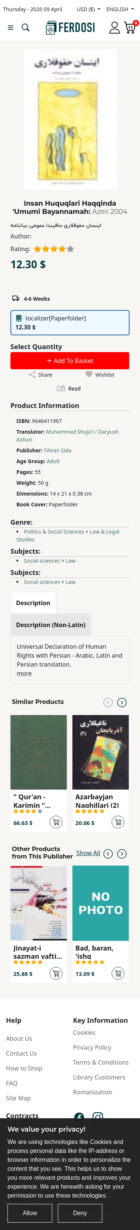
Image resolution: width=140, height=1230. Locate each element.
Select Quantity (36, 346)
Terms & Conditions (101, 1062)
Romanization (92, 1092)
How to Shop (24, 1068)
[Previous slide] (108, 702)
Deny (80, 1213)
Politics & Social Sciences (54, 531)
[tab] (33, 603)
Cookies (84, 1032)
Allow (30, 1213)
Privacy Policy (92, 1047)
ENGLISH (118, 9)
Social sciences (42, 560)
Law (70, 560)
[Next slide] (122, 702)
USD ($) (86, 9)
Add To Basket (69, 361)
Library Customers (99, 1077)
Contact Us (21, 1053)
